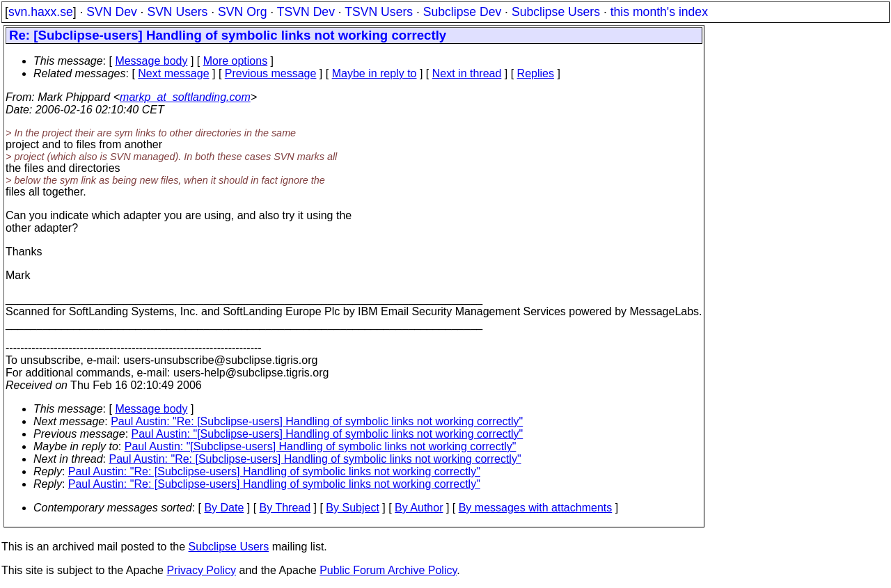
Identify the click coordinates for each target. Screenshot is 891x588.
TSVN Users (379, 12)
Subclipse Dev (462, 12)
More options (235, 61)
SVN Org (242, 12)
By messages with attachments (536, 508)
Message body (151, 61)
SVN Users (177, 12)
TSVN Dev (306, 12)
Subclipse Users (556, 12)
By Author (419, 508)
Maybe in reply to (374, 73)
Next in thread (467, 73)
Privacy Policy (201, 570)
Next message (173, 73)
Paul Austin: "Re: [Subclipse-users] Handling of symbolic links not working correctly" (317, 421)
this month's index (659, 12)
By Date (224, 508)
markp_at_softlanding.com (185, 97)
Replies (535, 73)
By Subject (352, 508)
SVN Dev (111, 12)
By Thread (285, 508)
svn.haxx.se (40, 12)
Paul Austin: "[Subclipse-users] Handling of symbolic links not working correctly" (327, 434)
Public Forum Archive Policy (388, 570)
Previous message (271, 73)
